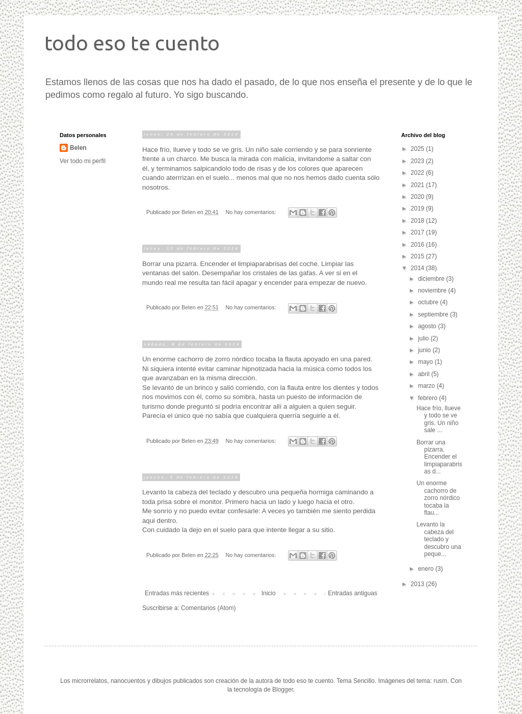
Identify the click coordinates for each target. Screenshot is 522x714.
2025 (418, 148)
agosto (428, 326)
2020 (418, 196)
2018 (418, 220)
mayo (426, 361)
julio (424, 338)
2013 (418, 584)
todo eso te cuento (132, 43)
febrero (428, 398)
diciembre (432, 278)
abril (424, 374)
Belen (78, 147)
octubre (429, 302)
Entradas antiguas (352, 593)
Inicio (269, 593)
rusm (440, 680)
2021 (418, 185)
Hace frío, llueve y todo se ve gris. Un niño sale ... (438, 419)
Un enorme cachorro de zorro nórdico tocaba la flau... (438, 498)
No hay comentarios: (252, 212)
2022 (418, 172)
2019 (418, 208)
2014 (418, 268)
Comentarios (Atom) (208, 608)
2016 (418, 244)
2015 (418, 256)
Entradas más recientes (177, 593)
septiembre (434, 314)
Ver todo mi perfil (83, 161)
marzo (427, 385)
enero (426, 568)
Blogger (282, 689)
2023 (418, 161)
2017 (418, 232)
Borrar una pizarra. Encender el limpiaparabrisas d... (439, 457)
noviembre (433, 290)
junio (425, 350)
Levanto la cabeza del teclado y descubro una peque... (438, 539)
